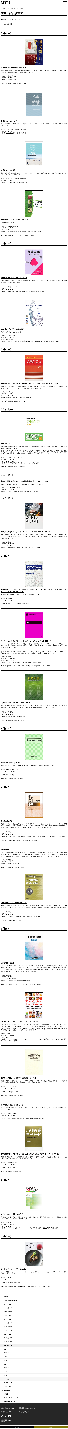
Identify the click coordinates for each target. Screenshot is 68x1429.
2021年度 (6, 1364)
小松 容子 (19, 666)
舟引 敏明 (8, 1118)
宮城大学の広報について (10, 1401)
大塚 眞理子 (16, 604)
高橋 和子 (28, 291)
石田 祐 (4, 466)
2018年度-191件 (8, 1330)
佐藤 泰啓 (33, 666)
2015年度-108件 (8, 1341)
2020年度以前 (7, 1386)
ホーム (2, 8)
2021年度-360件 (8, 1319)
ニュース (7, 8)
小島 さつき (17, 341)
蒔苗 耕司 (21, 984)
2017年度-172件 (8, 1334)
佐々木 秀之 (5, 83)
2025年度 (6, 1349)
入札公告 (6, 1394)
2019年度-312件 (8, 1326)
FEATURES (7, 1293)
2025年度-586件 (8, 1304)
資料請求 (17, 1427)
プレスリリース (8, 1382)
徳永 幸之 (4, 720)
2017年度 (6, 1379)
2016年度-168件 (8, 1338)
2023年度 (6, 1356)
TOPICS (6, 1296)
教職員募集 (7, 1390)
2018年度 (6, 1375)
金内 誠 (4, 840)
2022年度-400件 (8, 1315)
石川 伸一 (8, 547)
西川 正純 (4, 1095)
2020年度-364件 (8, 1323)
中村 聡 (4, 920)
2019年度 (6, 1371)
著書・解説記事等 (14, 8)
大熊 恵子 (4, 666)
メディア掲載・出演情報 (10, 1300)
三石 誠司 (4, 235)
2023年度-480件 (8, 1311)
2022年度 (6, 1360)
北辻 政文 (4, 778)
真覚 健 (45, 1228)
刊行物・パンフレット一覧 (11, 1397)
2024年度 (6, 1353)
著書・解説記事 (8, 1345)
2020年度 (6, 1368)
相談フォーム (51, 1427)
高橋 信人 (4, 867)
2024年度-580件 (8, 1308)
